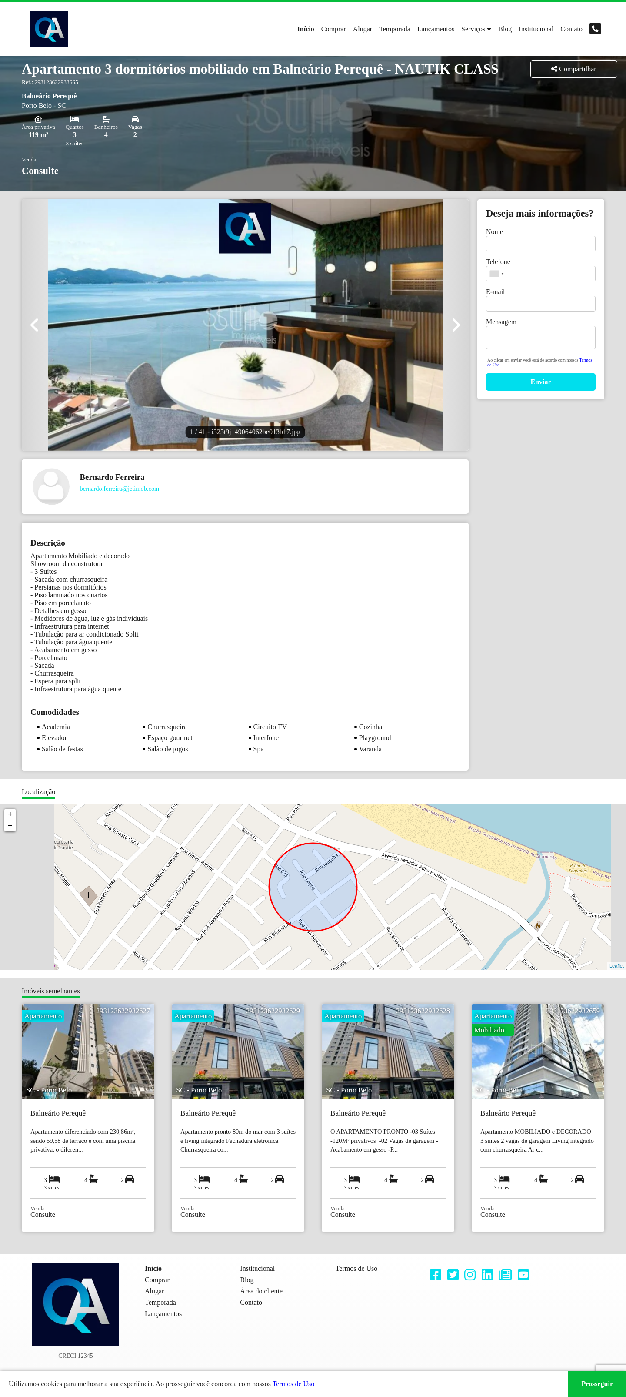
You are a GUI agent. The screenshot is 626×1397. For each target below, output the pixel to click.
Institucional (536, 29)
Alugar (362, 29)
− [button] (10, 826)
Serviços (473, 29)
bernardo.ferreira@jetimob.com (120, 488)
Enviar (540, 381)
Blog (505, 29)
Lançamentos (435, 29)
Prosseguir (597, 1383)
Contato (571, 29)
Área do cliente (261, 1291)
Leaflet (616, 965)
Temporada (394, 29)
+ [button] (10, 814)
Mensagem (501, 321)
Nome (494, 231)
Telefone (498, 261)
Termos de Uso (294, 1383)
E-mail (495, 291)
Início (305, 29)
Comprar (333, 29)
